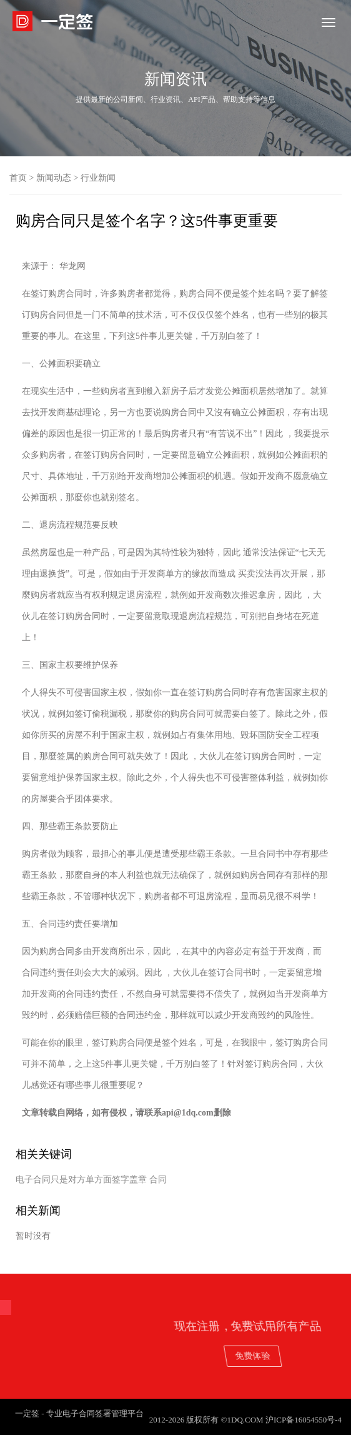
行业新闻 (98, 178)
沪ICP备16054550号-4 (303, 1419)
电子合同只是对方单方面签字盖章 (81, 1179)
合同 (158, 1179)
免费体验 (288, 1355)
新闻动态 (53, 178)
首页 (18, 178)
